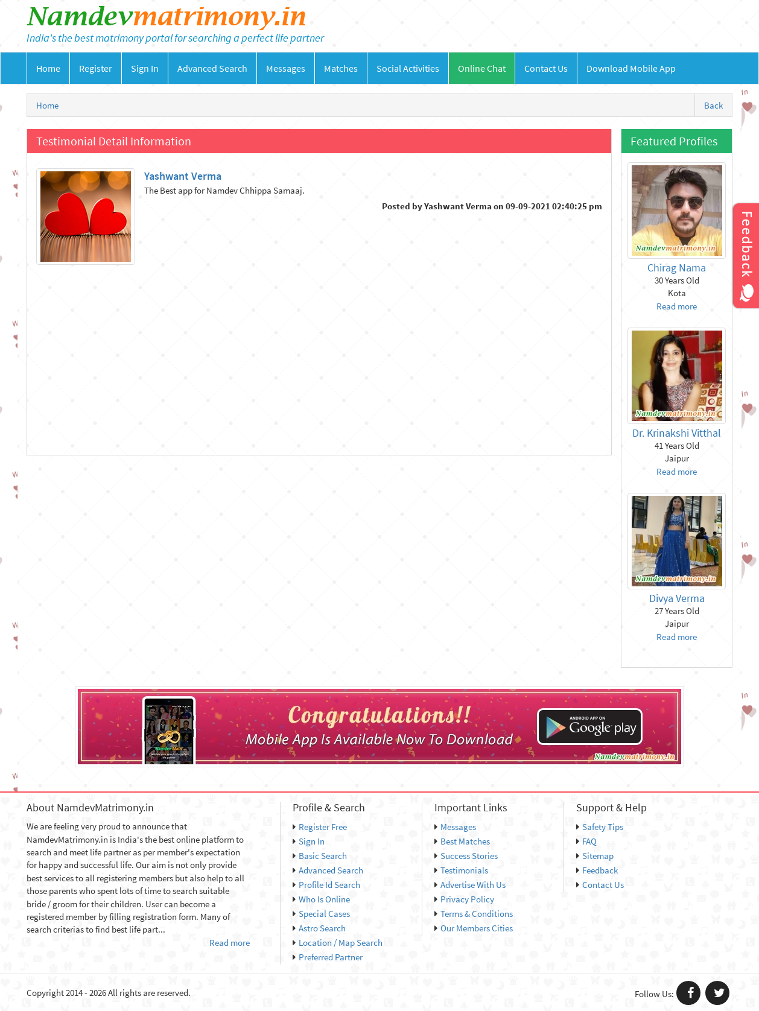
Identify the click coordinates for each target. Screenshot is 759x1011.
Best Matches (462, 841)
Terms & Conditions (473, 913)
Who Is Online (321, 899)
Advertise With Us (470, 884)
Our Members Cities (473, 928)
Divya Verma (677, 598)
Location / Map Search (338, 942)
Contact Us (546, 68)
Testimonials (461, 870)
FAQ (586, 841)
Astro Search (319, 928)
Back (713, 105)
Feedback (597, 870)
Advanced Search (212, 68)
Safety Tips (599, 826)
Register (95, 68)
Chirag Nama (676, 267)
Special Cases (321, 913)
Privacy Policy (464, 899)
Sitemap (595, 855)
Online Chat (482, 68)
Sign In (145, 68)
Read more (676, 306)
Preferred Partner (328, 957)
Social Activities (407, 68)
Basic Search (320, 855)
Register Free (320, 826)
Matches (341, 68)
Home (48, 68)
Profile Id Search (326, 884)
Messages (285, 68)
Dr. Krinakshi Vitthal (676, 433)
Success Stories (466, 855)
